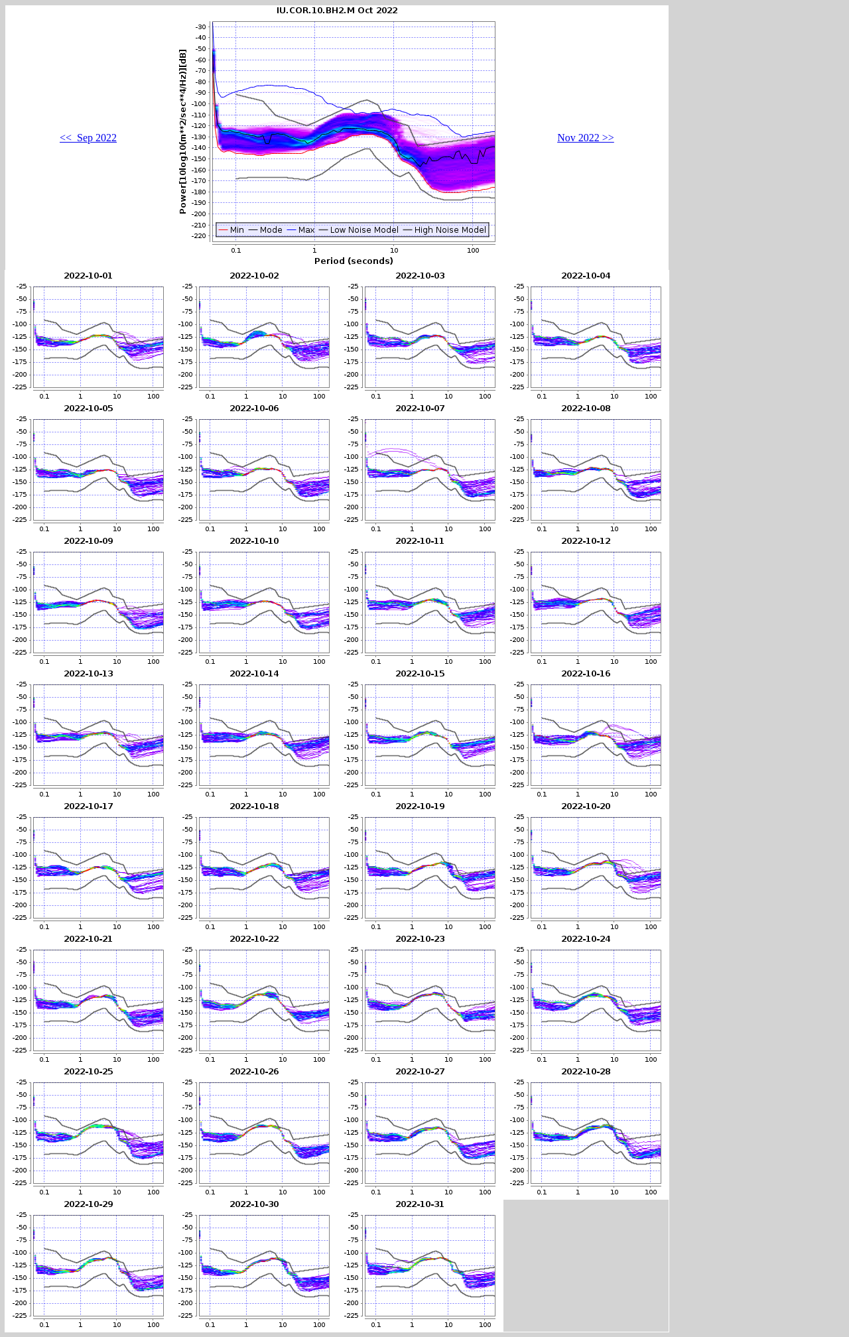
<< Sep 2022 (88, 137)
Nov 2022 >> (585, 137)
